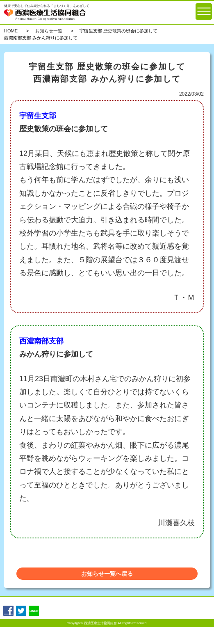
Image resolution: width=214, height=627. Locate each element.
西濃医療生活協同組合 (100, 623)
